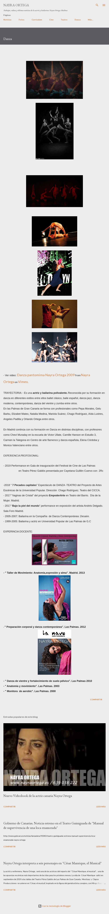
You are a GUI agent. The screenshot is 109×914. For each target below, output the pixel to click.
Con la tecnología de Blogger (54, 906)
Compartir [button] (96, 699)
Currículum (37, 19)
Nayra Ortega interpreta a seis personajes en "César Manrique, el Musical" (52, 863)
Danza (78, 19)
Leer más (101, 806)
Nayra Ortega (16, 5)
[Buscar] (97, 5)
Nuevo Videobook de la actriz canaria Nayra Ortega (37, 795)
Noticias (7, 19)
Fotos (21, 19)
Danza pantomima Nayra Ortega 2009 (46, 375)
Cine (51, 19)
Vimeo (23, 382)
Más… (90, 19)
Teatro (64, 19)
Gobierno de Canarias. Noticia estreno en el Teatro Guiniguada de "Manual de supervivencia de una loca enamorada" (53, 825)
